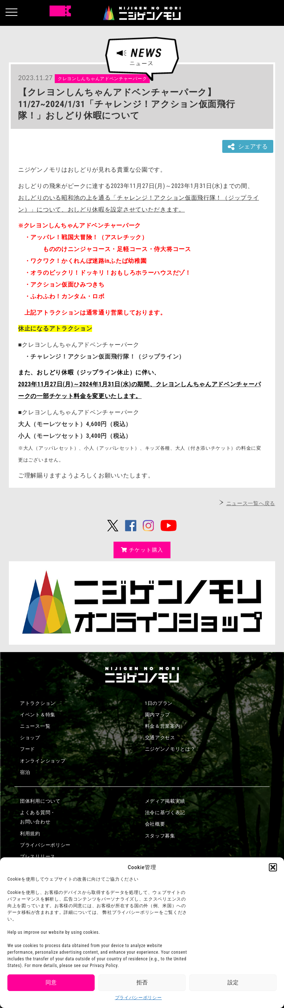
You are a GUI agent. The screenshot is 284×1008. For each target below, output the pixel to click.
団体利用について (40, 801)
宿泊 (25, 772)
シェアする (248, 147)
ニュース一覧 (35, 726)
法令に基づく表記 (165, 812)
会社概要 (155, 824)
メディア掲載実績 (165, 801)
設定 (233, 982)
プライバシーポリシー (138, 997)
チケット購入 (142, 550)
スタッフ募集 (160, 836)
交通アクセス (160, 737)
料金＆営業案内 (162, 726)
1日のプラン (159, 703)
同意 (51, 982)
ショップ (30, 737)
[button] (273, 867)
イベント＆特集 (37, 714)
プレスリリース (37, 856)
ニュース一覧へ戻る (250, 503)
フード (27, 749)
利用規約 (30, 833)
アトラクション (37, 703)
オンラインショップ (42, 761)
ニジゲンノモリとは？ (170, 749)
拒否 (142, 982)
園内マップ (157, 714)
